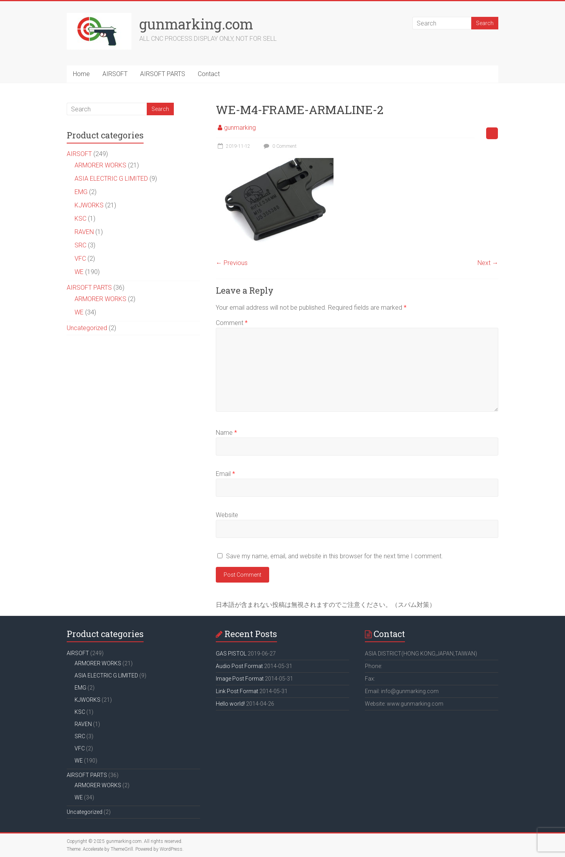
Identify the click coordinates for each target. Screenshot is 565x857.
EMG (81, 192)
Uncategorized (87, 328)
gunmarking (240, 127)
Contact (209, 74)
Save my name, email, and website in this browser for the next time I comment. (334, 556)
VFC (80, 258)
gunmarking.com (196, 24)
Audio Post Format (239, 666)
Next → (488, 263)
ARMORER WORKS (100, 165)
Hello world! (230, 704)
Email (225, 474)
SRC (80, 245)
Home (81, 74)
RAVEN (84, 232)
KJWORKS (89, 205)
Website (227, 515)
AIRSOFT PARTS (162, 74)
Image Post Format (240, 678)
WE (79, 272)
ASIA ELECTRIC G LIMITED (111, 178)
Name (226, 432)
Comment (232, 323)
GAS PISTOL (231, 653)
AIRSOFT (115, 74)
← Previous (232, 263)
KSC (80, 218)
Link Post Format (237, 691)
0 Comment (279, 146)
